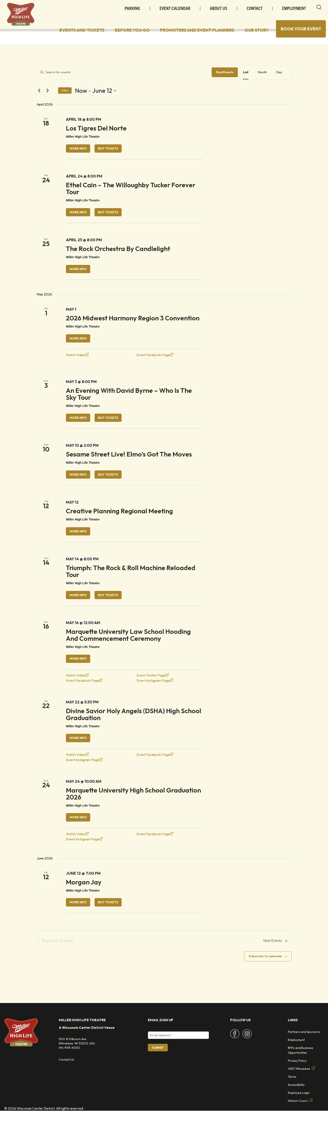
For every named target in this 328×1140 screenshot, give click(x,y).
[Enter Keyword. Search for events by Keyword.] (124, 84)
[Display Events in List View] (245, 84)
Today (64, 102)
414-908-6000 (69, 1077)
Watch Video (77, 372)
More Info (81, 161)
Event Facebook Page (155, 372)
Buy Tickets (118, 161)
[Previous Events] (39, 102)
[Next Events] (47, 102)
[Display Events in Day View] (279, 84)
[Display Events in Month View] (262, 84)
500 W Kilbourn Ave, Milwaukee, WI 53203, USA (77, 1070)
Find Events (224, 84)
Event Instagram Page (155, 705)
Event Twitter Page (153, 700)
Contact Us (66, 1089)
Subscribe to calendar (265, 986)
